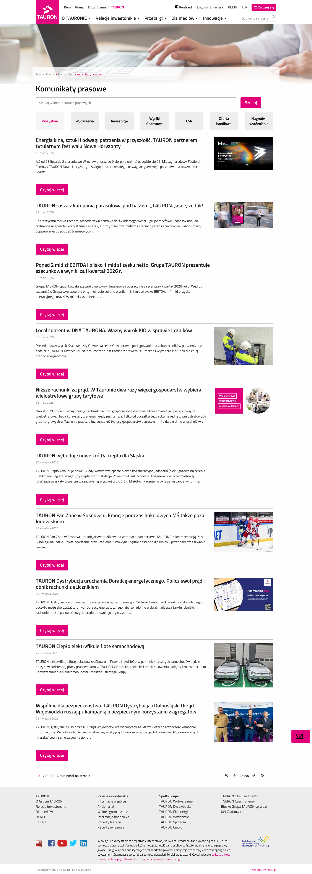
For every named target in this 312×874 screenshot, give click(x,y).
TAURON (117, 7)
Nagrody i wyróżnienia (258, 121)
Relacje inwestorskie (118, 18)
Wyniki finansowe (154, 121)
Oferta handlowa (224, 121)
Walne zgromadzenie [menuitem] (113, 811)
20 (45, 775)
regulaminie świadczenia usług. (160, 859)
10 (38, 775)
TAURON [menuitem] (42, 796)
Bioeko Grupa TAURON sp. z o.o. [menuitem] (244, 806)
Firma (79, 7)
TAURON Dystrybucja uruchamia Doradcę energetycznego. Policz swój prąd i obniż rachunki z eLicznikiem (120, 584)
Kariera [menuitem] (41, 822)
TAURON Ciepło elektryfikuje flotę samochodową (90, 646)
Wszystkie (50, 121)
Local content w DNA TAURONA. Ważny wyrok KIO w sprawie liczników (114, 330)
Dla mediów (185, 18)
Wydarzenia (84, 121)
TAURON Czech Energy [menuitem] (238, 801)
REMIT (232, 7)
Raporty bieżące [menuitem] (109, 822)
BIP (244, 7)
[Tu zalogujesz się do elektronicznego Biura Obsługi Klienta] (264, 7)
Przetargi (156, 18)
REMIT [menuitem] (40, 816)
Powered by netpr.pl (263, 869)
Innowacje (215, 18)
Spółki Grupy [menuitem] (169, 796)
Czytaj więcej (52, 189)
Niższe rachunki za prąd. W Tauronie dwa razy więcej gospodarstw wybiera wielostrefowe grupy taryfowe (118, 393)
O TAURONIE (77, 18)
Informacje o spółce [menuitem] (112, 801)
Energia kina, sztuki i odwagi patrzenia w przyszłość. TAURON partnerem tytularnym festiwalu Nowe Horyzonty (116, 143)
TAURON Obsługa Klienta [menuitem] (239, 796)
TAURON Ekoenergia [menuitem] (174, 811)
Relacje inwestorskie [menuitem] (51, 806)
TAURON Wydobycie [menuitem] (174, 816)
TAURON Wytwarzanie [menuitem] (176, 801)
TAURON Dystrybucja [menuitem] (175, 806)
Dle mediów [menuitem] (44, 811)
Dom (67, 7)
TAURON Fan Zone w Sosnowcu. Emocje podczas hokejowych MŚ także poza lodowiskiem (120, 518)
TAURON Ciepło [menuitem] (170, 827)
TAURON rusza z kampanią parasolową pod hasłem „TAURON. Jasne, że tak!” (121, 205)
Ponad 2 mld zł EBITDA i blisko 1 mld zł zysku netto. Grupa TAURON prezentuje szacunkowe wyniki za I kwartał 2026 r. (123, 268)
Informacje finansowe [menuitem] (113, 816)
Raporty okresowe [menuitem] (111, 827)
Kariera (218, 7)
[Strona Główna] (47, 12)
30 (52, 775)
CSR (189, 121)
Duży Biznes (97, 7)
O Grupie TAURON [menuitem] (49, 801)
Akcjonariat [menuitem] (106, 806)
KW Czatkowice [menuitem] (232, 811)
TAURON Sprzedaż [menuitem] (172, 822)
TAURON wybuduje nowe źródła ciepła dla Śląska (90, 455)
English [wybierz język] (202, 7)
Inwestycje (119, 121)
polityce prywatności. (120, 859)
